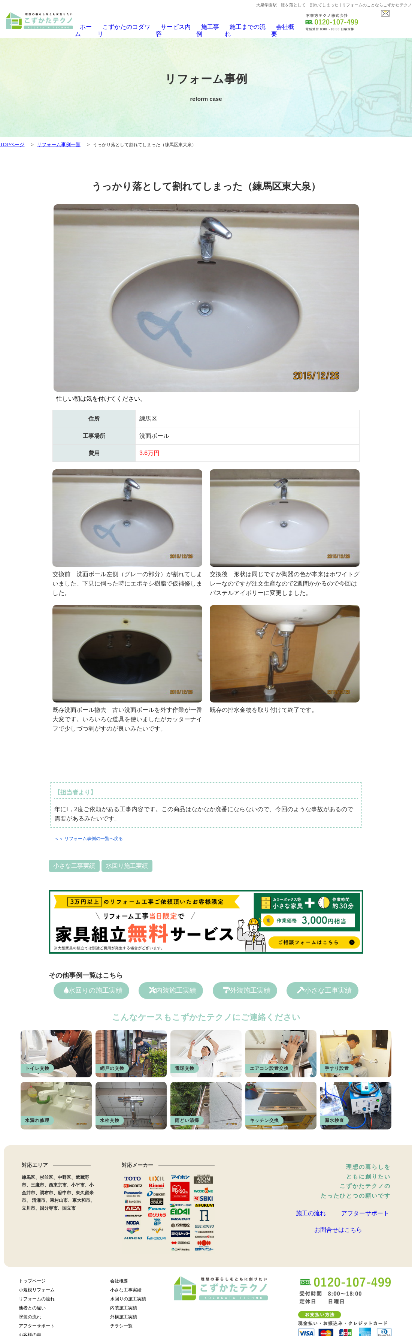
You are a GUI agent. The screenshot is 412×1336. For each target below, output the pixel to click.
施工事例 (204, 27)
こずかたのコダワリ (126, 27)
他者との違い (32, 1305)
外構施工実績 (123, 1314)
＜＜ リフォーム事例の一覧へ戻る (88, 834)
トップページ (32, 1278)
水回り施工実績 (127, 861)
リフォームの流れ (37, 1296)
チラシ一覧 (121, 1323)
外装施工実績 (246, 986)
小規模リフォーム (37, 1287)
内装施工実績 (172, 986)
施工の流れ (311, 1211)
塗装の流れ (30, 1314)
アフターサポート (365, 1211)
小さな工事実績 (74, 861)
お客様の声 (30, 1332)
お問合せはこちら (338, 1236)
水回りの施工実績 (93, 986)
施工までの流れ (240, 27)
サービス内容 (171, 27)
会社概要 (275, 27)
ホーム (88, 27)
